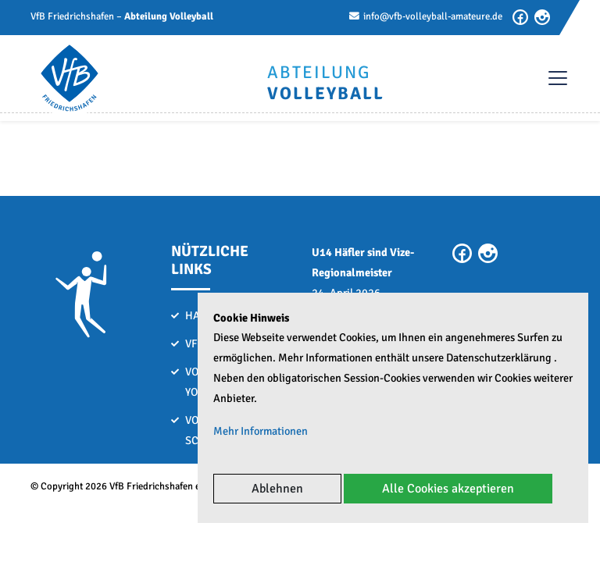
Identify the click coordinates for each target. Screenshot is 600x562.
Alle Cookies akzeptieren (448, 488)
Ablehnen (277, 488)
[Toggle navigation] (550, 78)
